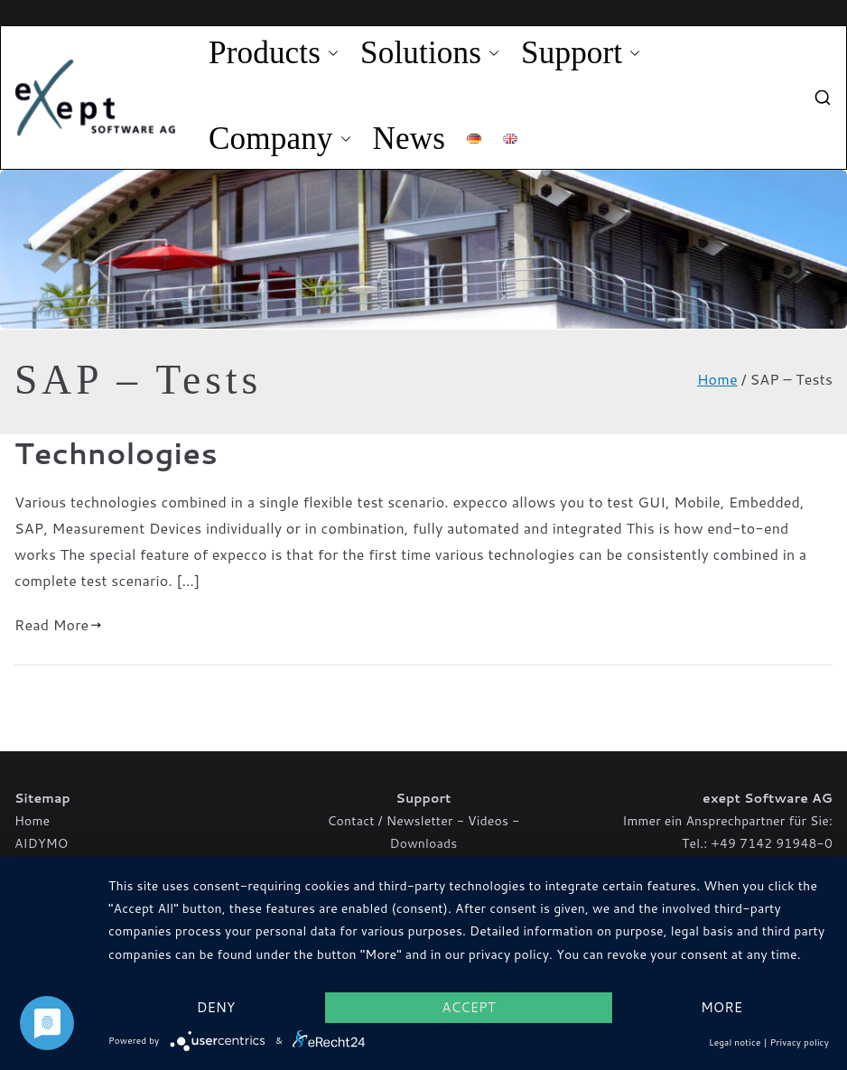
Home (32, 821)
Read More (58, 624)
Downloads (424, 843)
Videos (488, 821)
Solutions (429, 53)
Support (580, 53)
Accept (468, 1007)
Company (280, 139)
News (409, 138)
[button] (330, 53)
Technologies (116, 453)
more (721, 1007)
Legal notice (735, 1042)
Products (274, 53)
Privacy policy (799, 1042)
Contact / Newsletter (390, 821)
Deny (216, 1007)
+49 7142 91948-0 (772, 843)
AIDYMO (41, 843)
